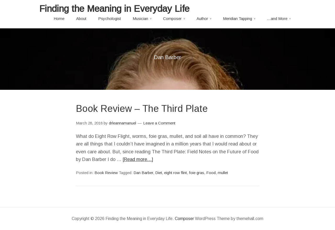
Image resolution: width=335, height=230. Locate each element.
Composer (172, 18)
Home (59, 18)
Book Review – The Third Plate (142, 108)
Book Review (106, 172)
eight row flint (175, 172)
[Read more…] (138, 159)
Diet (158, 172)
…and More (277, 18)
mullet (223, 172)
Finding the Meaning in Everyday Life (114, 8)
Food (211, 172)
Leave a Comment (159, 123)
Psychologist (109, 18)
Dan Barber (143, 172)
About (81, 18)
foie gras (196, 172)
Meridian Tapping (237, 18)
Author (202, 18)
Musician (140, 18)
